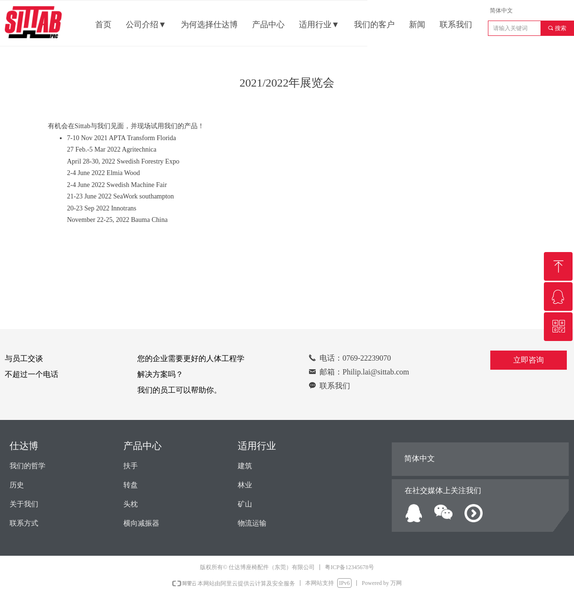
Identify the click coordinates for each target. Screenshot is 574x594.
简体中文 (501, 10)
